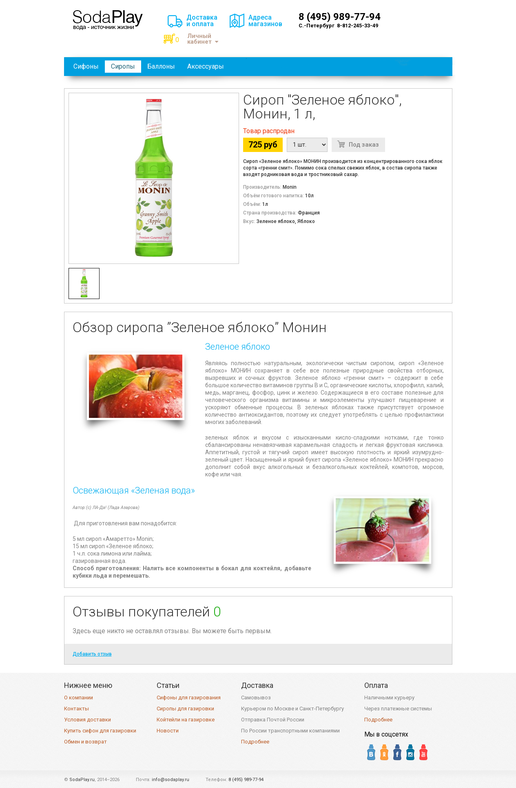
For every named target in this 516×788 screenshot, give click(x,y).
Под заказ (364, 144)
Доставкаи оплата (201, 20)
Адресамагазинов (265, 20)
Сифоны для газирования (189, 697)
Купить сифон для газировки (100, 731)
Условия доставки (87, 720)
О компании (78, 697)
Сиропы (123, 66)
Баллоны (161, 66)
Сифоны (86, 66)
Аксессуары (205, 66)
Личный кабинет (202, 39)
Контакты (76, 708)
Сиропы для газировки (185, 708)
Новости (168, 731)
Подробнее (255, 742)
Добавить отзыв (92, 654)
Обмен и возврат (85, 742)
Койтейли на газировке (186, 720)
